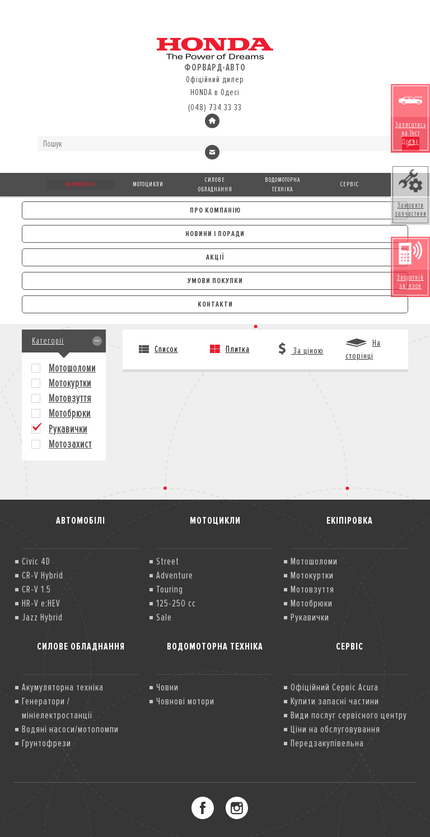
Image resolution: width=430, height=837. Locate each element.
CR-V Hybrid (42, 575)
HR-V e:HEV (41, 603)
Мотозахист (70, 444)
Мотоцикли (148, 184)
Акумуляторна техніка (63, 687)
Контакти (215, 304)
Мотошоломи (72, 368)
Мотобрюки (70, 413)
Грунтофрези (46, 743)
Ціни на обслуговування (335, 729)
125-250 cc (176, 603)
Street (167, 561)
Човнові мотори (185, 701)
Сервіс (349, 184)
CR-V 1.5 (36, 589)
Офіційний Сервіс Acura (334, 687)
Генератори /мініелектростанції (57, 708)
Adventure (174, 575)
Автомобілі (81, 184)
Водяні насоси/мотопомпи (70, 729)
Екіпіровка (349, 520)
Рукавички (68, 429)
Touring (169, 589)
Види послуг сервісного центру (349, 715)
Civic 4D (36, 561)
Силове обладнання (215, 185)
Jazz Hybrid (42, 617)
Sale (164, 617)
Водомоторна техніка (282, 185)
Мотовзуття (70, 398)
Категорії (48, 340)
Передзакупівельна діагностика (327, 750)
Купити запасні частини (335, 701)
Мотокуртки (70, 383)
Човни (167, 687)
